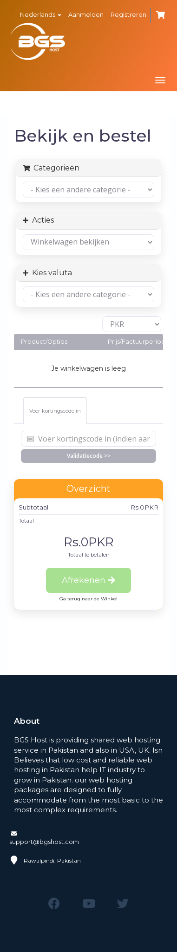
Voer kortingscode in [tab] (55, 411)
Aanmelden (86, 14)
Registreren (128, 14)
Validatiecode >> (89, 456)
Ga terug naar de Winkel (88, 599)
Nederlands (40, 14)
